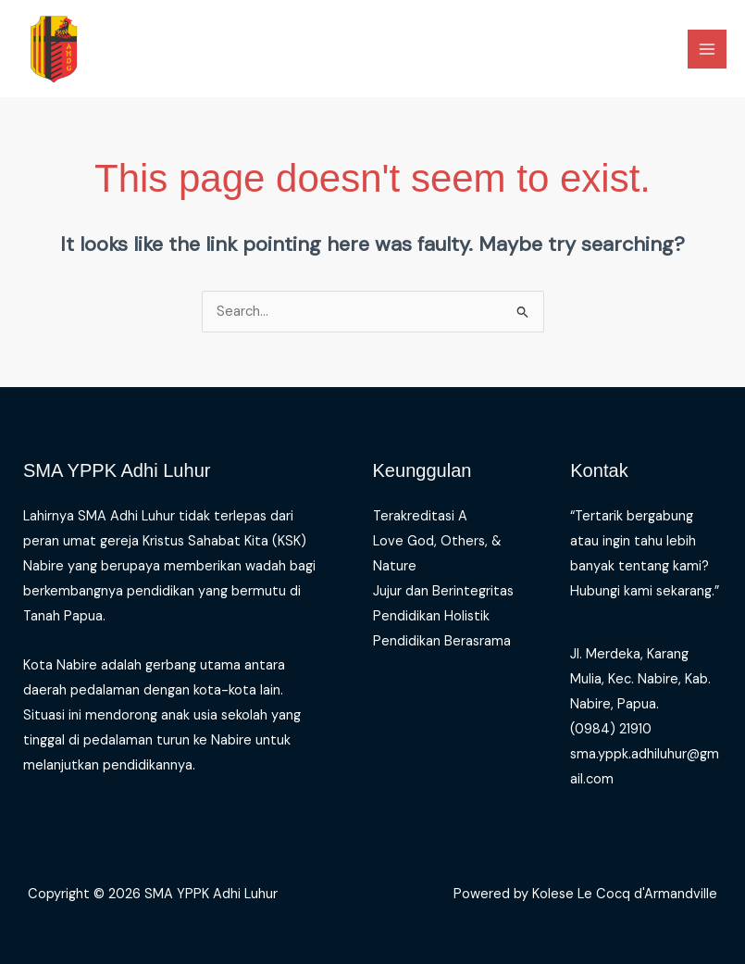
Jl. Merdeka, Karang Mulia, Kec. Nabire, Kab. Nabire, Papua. (640, 679)
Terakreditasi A (420, 516)
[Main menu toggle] (707, 49)
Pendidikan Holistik (431, 616)
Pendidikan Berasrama (442, 641)
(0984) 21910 (611, 729)
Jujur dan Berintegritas (443, 591)
